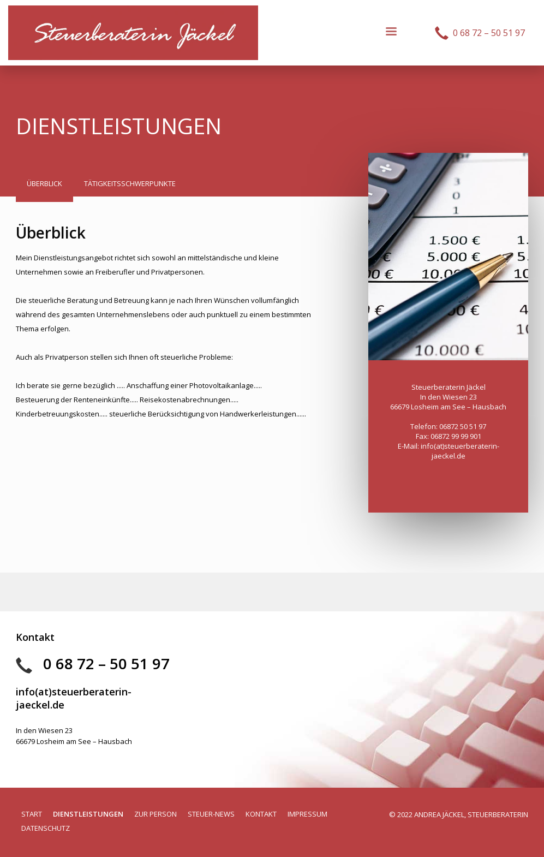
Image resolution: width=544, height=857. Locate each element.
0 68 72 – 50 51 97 (106, 663)
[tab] (44, 186)
